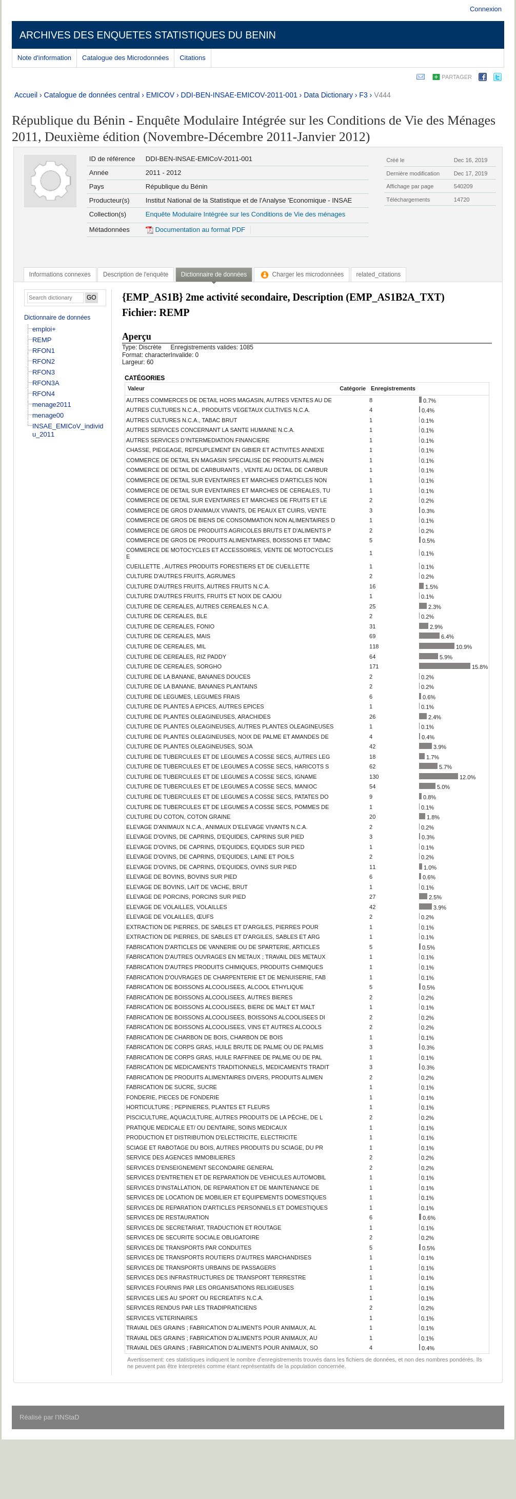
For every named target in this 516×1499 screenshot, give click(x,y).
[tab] (60, 274)
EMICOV (160, 95)
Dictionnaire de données (57, 317)
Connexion (486, 9)
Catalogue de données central (92, 95)
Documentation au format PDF (195, 229)
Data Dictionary (328, 95)
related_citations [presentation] (378, 274)
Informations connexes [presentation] (60, 274)
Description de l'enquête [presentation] (135, 274)
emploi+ (44, 329)
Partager (457, 77)
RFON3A (45, 383)
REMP (42, 340)
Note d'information (44, 58)
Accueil (25, 95)
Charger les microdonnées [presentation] (302, 274)
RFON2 (43, 361)
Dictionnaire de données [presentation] (214, 274)
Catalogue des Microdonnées (125, 58)
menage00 (48, 415)
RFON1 (43, 350)
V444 (382, 95)
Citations (193, 58)
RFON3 (43, 372)
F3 (363, 95)
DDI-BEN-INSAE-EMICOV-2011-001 (239, 95)
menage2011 (51, 404)
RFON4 (43, 394)
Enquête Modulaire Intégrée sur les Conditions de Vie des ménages (245, 214)
